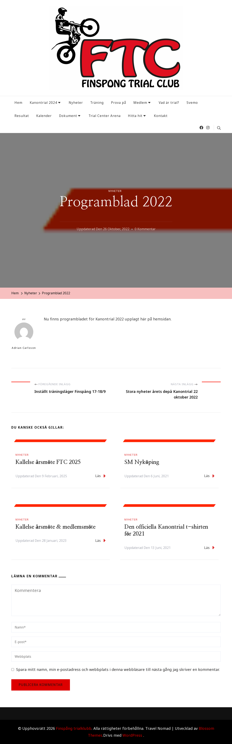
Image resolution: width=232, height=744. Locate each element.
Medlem (140, 102)
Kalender (44, 115)
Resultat (21, 115)
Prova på (118, 102)
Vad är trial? (169, 102)
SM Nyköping (141, 462)
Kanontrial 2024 (43, 102)
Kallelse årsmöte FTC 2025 (48, 462)
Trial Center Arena (105, 115)
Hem (18, 102)
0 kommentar (145, 229)
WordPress (132, 735)
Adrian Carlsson (24, 336)
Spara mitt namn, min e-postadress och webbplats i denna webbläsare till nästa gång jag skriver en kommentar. (118, 669)
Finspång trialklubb (74, 728)
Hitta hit (135, 115)
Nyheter (76, 102)
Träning (97, 102)
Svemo (192, 102)
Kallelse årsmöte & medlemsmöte (55, 527)
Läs (100, 476)
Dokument (68, 115)
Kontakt (161, 115)
